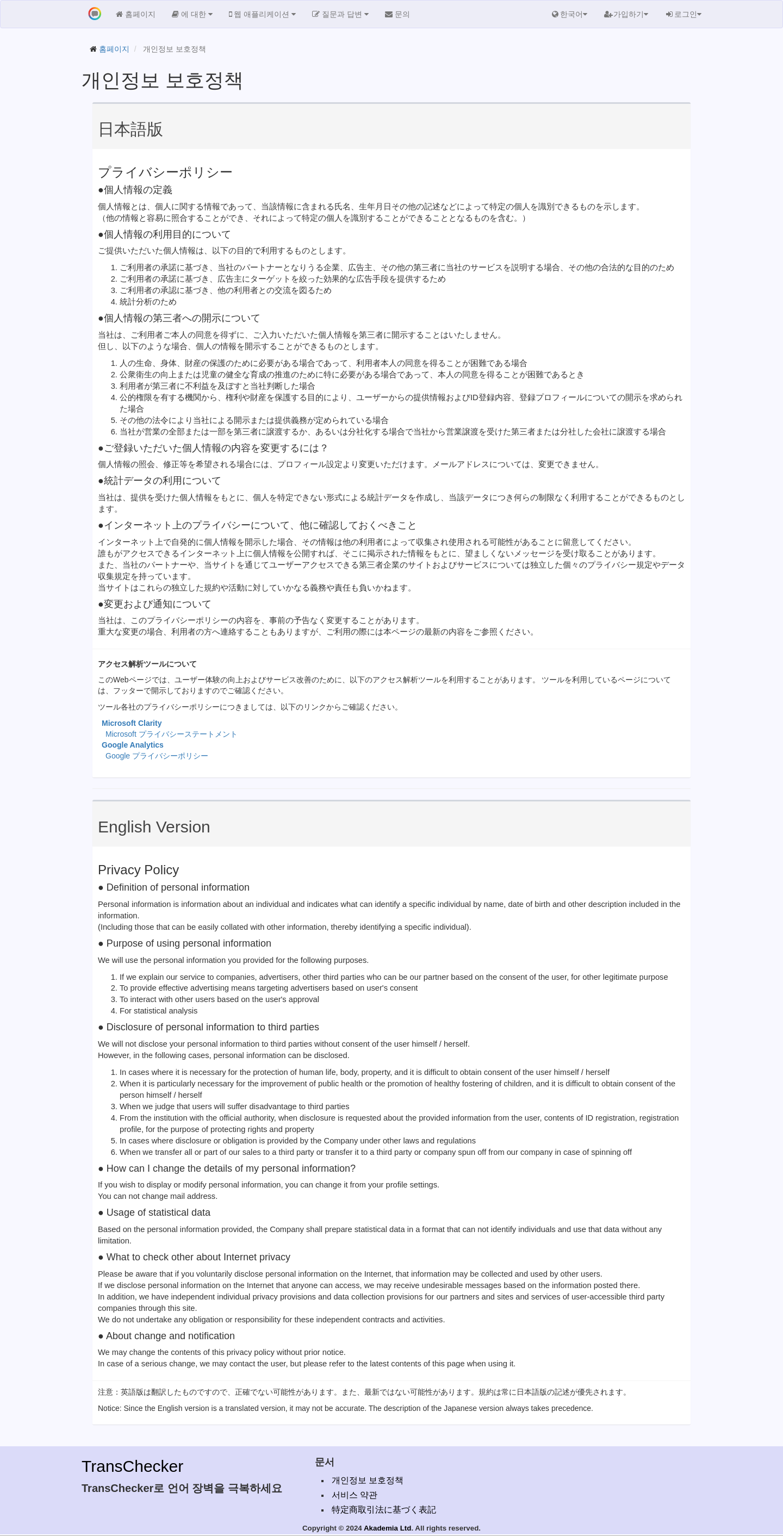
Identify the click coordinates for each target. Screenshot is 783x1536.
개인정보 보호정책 (367, 1480)
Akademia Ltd (387, 1528)
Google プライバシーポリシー (156, 755)
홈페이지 (114, 49)
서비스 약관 (354, 1495)
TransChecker (132, 1466)
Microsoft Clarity (131, 723)
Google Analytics (133, 745)
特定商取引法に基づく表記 (384, 1509)
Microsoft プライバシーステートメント (171, 734)
